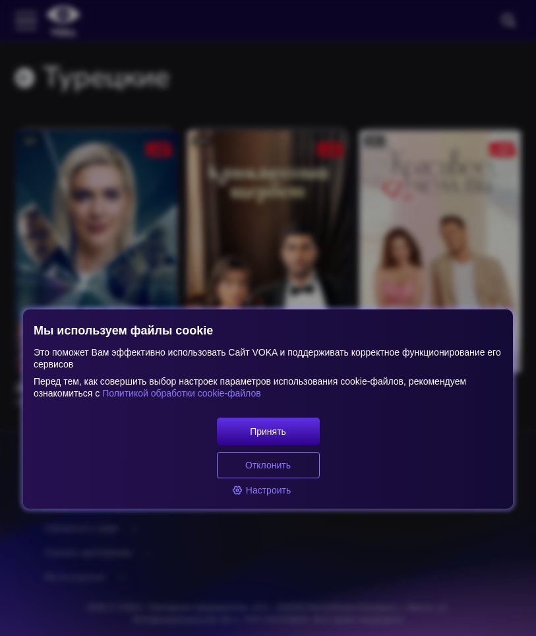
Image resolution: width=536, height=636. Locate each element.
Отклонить (268, 465)
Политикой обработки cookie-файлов (180, 393)
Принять (268, 431)
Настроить (261, 490)
